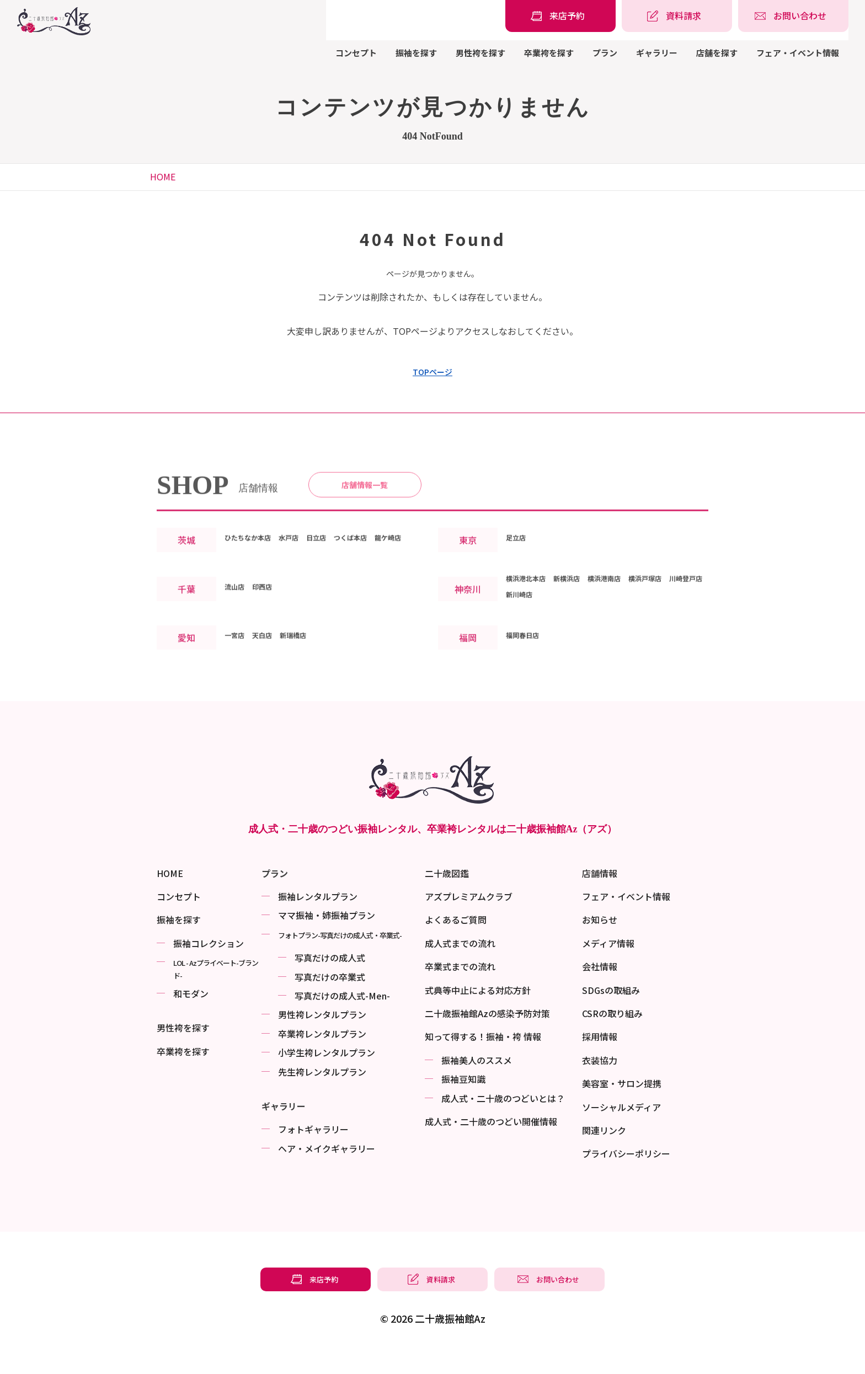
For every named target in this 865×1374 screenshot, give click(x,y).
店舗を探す (717, 52)
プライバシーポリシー (626, 1174)
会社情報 (599, 988)
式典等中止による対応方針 (478, 1011)
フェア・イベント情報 (797, 52)
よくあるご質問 (456, 941)
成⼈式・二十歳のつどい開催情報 (491, 1143)
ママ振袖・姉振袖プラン (326, 936)
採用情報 (599, 1058)
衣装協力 (599, 1081)
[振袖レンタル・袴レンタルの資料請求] (677, 16)
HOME (162, 176)
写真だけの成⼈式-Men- (342, 1017)
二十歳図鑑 (447, 894)
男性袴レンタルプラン (322, 1035)
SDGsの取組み (611, 1011)
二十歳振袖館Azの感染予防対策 (487, 1034)
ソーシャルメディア (621, 1128)
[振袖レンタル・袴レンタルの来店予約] (560, 16)
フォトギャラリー (313, 1150)
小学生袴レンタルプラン (326, 1074)
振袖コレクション (208, 964)
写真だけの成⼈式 (330, 979)
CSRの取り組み (612, 1034)
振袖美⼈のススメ (476, 1081)
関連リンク (604, 1151)
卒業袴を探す (549, 52)
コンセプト (356, 52)
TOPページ (432, 371)
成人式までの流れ (460, 964)
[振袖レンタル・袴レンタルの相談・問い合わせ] (793, 16)
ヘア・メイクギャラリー (326, 1170)
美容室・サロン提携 (621, 1104)
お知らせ (599, 941)
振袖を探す (416, 52)
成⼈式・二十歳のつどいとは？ (503, 1119)
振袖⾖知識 (463, 1100)
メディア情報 (608, 964)
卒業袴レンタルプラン (322, 1055)
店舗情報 (599, 894)
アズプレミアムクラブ (468, 917)
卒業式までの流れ (460, 988)
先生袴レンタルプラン (322, 1093)
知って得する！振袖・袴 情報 (483, 1058)
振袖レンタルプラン (317, 917)
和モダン (191, 1015)
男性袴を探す (480, 52)
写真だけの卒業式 (330, 998)
